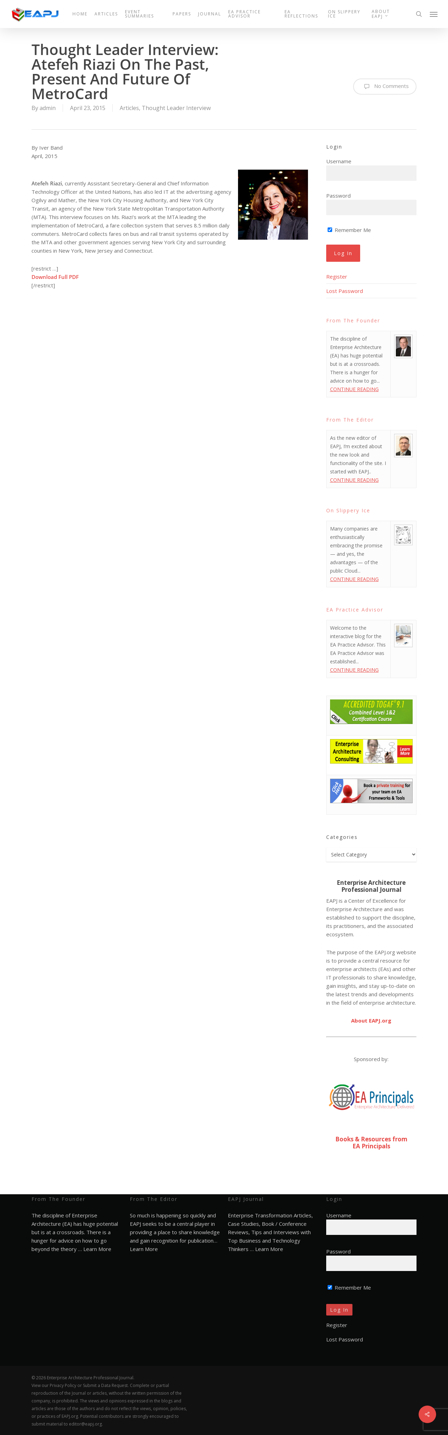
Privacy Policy (63, 1385)
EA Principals (371, 1146)
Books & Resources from (371, 1139)
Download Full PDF (55, 276)
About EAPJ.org (371, 1020)
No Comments (385, 86)
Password (338, 195)
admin (48, 108)
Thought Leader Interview (176, 108)
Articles (129, 108)
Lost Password (344, 290)
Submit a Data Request (105, 1385)
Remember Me (349, 229)
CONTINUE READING (354, 389)
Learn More (97, 1248)
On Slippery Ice (348, 510)
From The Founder (353, 320)
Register (336, 276)
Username (338, 161)
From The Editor (350, 419)
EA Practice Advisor (354, 609)
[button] (434, 14)
